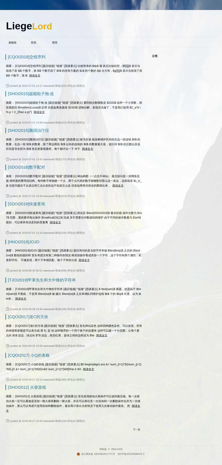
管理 (54, 42)
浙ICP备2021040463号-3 (131, 454)
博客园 (103, 449)
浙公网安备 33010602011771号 (96, 454)
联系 (33, 42)
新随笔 (12, 42)
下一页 (136, 429)
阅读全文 (34, 75)
